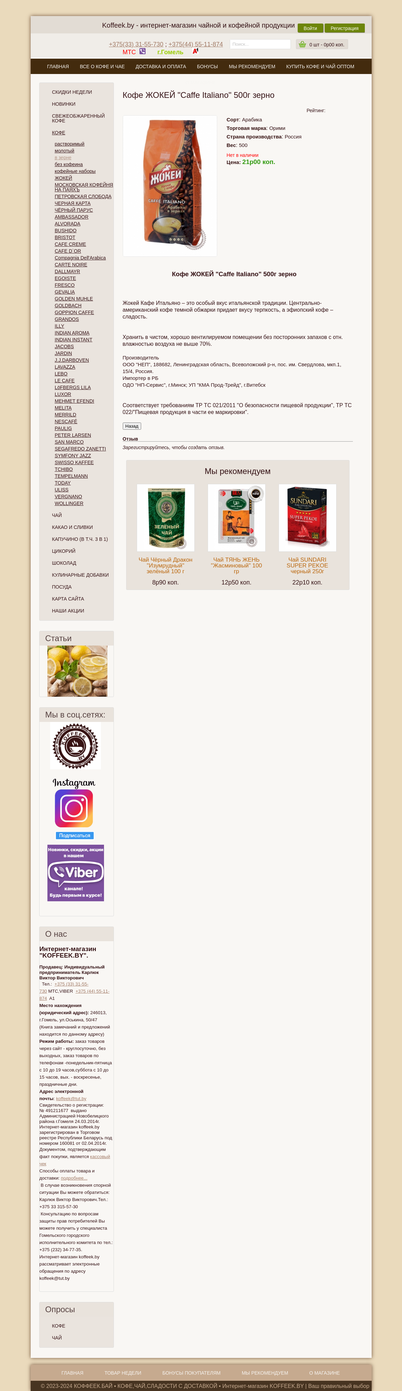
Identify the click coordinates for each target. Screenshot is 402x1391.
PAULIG (63, 428)
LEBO (61, 373)
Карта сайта (68, 599)
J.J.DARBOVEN (72, 360)
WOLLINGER (69, 503)
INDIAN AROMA (72, 333)
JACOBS (64, 346)
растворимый (70, 144)
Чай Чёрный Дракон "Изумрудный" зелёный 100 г (166, 566)
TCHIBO (64, 469)
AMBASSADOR (72, 217)
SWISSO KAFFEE (74, 462)
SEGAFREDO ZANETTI (80, 449)
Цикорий (64, 551)
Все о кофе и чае (102, 66)
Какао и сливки (72, 527)
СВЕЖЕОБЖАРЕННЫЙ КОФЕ (78, 118)
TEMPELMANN (71, 476)
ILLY (59, 326)
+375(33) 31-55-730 (136, 44)
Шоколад (64, 563)
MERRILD (65, 414)
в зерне (63, 157)
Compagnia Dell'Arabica (80, 258)
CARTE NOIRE (71, 264)
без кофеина (69, 164)
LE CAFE (65, 380)
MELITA (63, 408)
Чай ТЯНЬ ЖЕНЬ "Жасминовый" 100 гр (236, 566)
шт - (327, 44)
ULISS (62, 489)
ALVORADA (67, 223)
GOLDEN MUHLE (74, 298)
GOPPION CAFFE (74, 312)
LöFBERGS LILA (73, 387)
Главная (58, 66)
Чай (57, 515)
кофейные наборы (75, 171)
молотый (64, 150)
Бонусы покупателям (191, 1373)
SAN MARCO (69, 442)
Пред (42, 671)
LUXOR (63, 394)
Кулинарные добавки (80, 575)
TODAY (63, 483)
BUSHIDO (66, 230)
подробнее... (74, 1178)
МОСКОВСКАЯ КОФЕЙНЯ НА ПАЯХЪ (84, 187)
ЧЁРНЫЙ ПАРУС (74, 210)
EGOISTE (65, 278)
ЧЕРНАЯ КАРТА (73, 203)
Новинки (64, 104)
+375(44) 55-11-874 (195, 44)
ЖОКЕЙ (63, 178)
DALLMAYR (67, 271)
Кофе (58, 132)
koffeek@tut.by (71, 1098)
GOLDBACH (68, 305)
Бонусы (207, 66)
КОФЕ (58, 1326)
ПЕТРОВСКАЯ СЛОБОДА (83, 196)
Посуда (62, 587)
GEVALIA (65, 292)
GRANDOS (67, 319)
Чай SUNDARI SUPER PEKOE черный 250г (307, 566)
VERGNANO (68, 496)
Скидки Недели (72, 92)
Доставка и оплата (161, 66)
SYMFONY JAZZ (73, 455)
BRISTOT (65, 237)
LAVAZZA (65, 367)
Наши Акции (68, 610)
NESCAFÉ (66, 421)
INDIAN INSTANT (73, 339)
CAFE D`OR (68, 251)
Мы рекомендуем (252, 66)
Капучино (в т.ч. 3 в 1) (80, 539)
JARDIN (63, 353)
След (111, 671)
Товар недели (123, 1373)
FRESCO (65, 285)
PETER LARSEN (73, 435)
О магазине (200, 82)
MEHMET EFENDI (74, 401)
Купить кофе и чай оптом (320, 66)
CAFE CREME (70, 244)
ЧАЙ (57, 1338)
